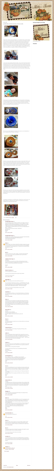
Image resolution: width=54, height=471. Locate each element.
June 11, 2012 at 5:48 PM (8, 249)
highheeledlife (7, 279)
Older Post (28, 465)
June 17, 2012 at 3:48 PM (8, 443)
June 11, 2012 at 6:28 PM (8, 267)
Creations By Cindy (8, 327)
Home (17, 465)
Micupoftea (6, 391)
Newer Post (5, 465)
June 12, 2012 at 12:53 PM (9, 388)
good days (6, 446)
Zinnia (6, 299)
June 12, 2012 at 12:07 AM (9, 306)
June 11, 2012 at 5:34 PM (8, 232)
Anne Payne (7, 436)
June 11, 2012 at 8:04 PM (8, 296)
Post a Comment (6, 451)
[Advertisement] (17, 458)
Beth (6, 252)
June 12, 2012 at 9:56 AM (8, 352)
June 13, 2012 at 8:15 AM (8, 417)
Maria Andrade (7, 309)
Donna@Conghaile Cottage (9, 221)
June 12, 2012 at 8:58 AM (8, 339)
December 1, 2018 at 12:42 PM (9, 449)
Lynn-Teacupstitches (8, 355)
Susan (6, 420)
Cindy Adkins (7, 291)
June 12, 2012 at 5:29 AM (8, 324)
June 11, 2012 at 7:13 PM (8, 276)
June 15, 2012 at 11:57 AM (9, 433)
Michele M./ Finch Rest (8, 270)
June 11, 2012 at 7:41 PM (8, 288)
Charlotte (6, 342)
